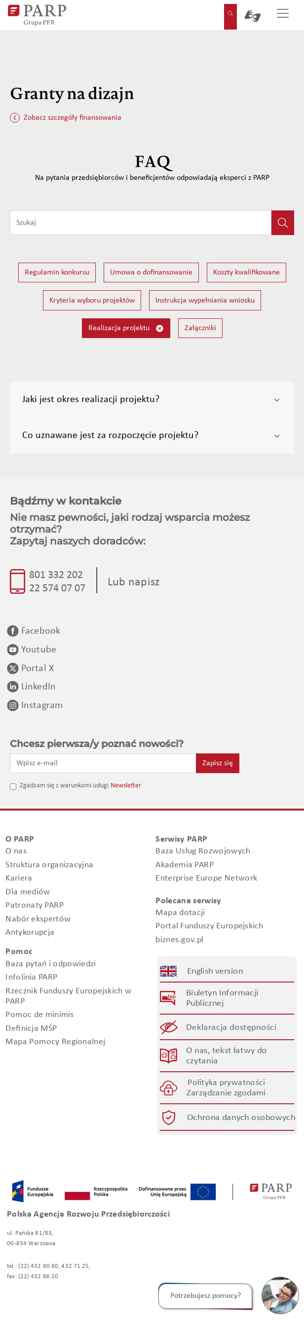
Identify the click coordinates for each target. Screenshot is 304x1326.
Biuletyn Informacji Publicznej (222, 998)
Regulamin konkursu (57, 272)
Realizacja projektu (126, 328)
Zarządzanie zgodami (226, 1093)
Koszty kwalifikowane (246, 272)
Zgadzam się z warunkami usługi (64, 785)
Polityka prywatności (226, 1083)
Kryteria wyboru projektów (92, 301)
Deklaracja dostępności (232, 1027)
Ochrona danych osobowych (241, 1117)
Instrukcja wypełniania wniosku (205, 301)
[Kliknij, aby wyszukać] (282, 222)
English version (215, 971)
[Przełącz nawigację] (282, 15)
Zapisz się (217, 763)
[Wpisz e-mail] (103, 763)
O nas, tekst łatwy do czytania (226, 1056)
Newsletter (126, 785)
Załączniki (200, 328)
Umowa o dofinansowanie (151, 272)
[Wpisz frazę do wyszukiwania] (140, 222)
